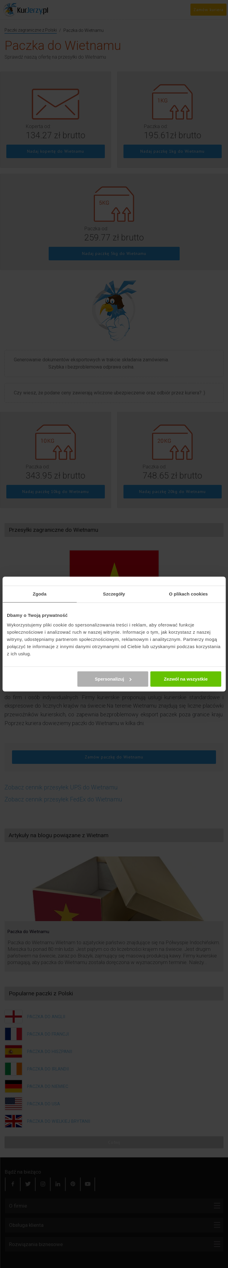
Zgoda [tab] (40, 593)
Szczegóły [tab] (114, 593)
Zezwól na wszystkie (186, 678)
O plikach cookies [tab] (188, 593)
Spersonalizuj (113, 678)
